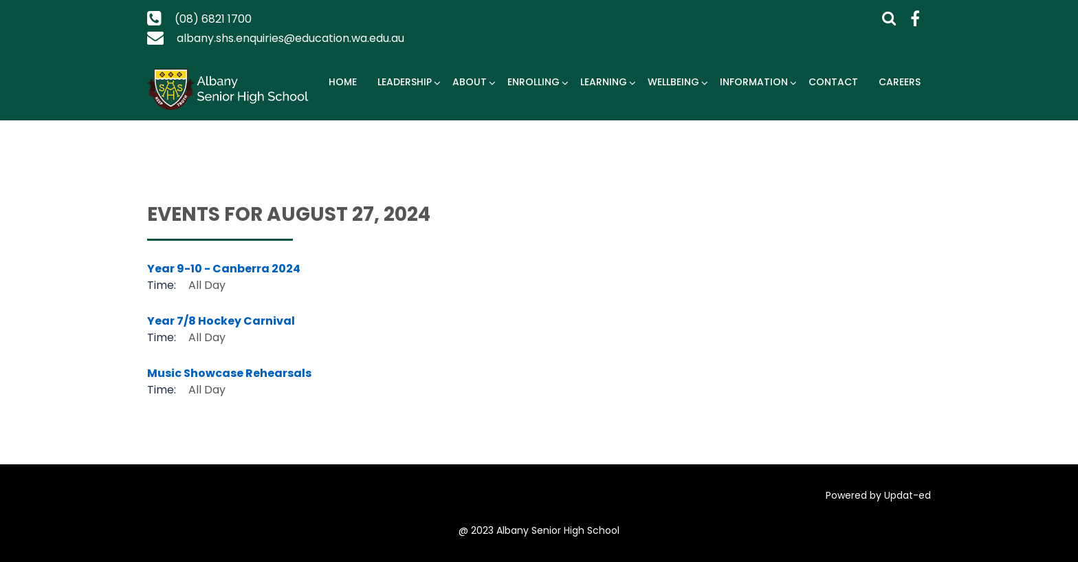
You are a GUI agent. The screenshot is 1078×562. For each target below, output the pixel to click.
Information (754, 82)
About (469, 82)
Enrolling (533, 82)
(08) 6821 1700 (213, 19)
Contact (833, 82)
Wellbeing (673, 82)
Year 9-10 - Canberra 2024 (223, 269)
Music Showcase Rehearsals (229, 373)
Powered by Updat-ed (878, 495)
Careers (900, 82)
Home (343, 82)
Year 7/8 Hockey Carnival (221, 321)
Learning (603, 82)
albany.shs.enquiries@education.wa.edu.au (290, 38)
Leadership (404, 82)
